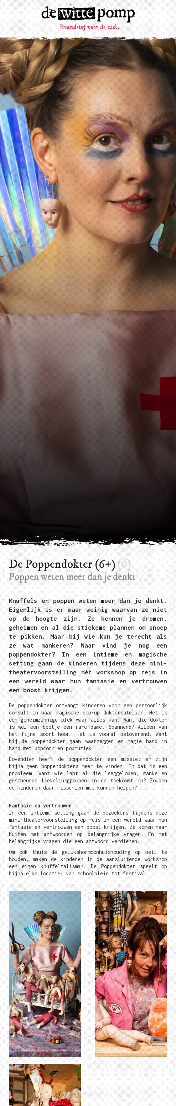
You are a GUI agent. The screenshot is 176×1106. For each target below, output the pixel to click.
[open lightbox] (45, 974)
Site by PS (89, 1093)
